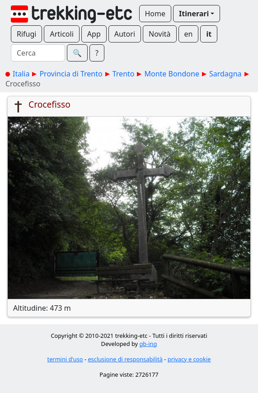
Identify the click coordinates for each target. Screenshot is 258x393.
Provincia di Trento (70, 74)
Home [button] (155, 14)
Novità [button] (160, 34)
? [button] (97, 53)
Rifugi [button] (26, 34)
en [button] (188, 34)
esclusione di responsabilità (125, 359)
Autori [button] (124, 34)
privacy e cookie (189, 359)
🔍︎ (77, 53)
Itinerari (194, 14)
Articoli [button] (61, 34)
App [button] (94, 34)
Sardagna (225, 74)
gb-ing (148, 344)
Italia (21, 74)
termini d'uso (65, 359)
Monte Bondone (171, 74)
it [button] (208, 34)
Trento (124, 74)
